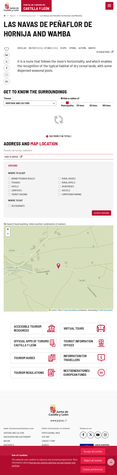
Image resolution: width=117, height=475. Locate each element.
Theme (7, 98)
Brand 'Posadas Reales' (21, 178)
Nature (13, 15)
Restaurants (16, 205)
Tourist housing (17, 194)
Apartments (66, 186)
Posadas (14, 182)
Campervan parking (69, 194)
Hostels (64, 190)
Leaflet (52, 310)
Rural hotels (66, 182)
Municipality (67, 105)
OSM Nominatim (106, 310)
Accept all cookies (93, 451)
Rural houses (67, 178)
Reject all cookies (93, 460)
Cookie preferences (93, 469)
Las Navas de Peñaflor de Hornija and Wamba (61, 15)
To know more (103, 51)
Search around (101, 212)
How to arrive (12, 156)
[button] (7, 229)
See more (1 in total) (60, 136)
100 (106, 105)
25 (80, 105)
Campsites (15, 190)
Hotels (13, 186)
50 (94, 105)
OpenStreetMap (70, 310)
